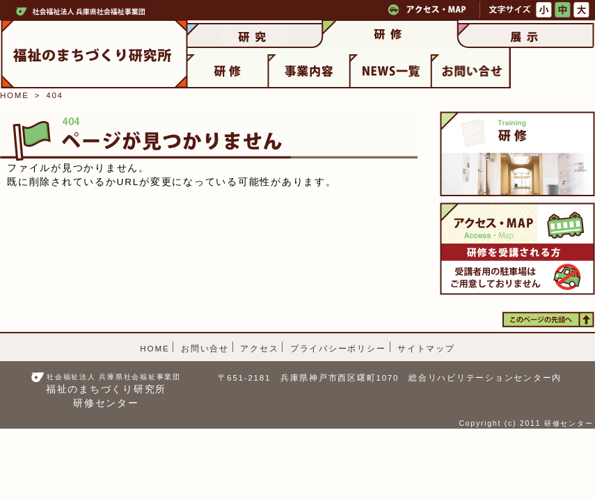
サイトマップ (426, 348)
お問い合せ (205, 348)
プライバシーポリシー (338, 348)
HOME (14, 95)
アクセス (259, 348)
